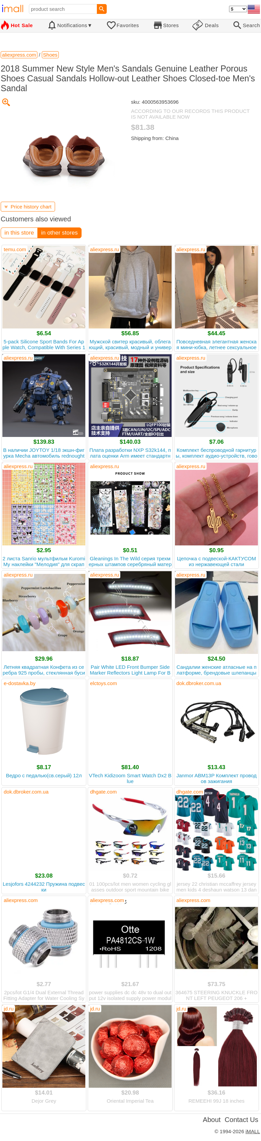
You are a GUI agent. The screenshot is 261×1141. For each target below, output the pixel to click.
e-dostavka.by (19, 683)
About (212, 1119)
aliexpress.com (21, 900)
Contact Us (241, 1119)
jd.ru (9, 1009)
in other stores (59, 232)
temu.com (15, 249)
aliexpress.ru (104, 249)
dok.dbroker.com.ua (198, 683)
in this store (19, 232)
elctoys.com (103, 683)
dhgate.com (103, 792)
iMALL (252, 1131)
